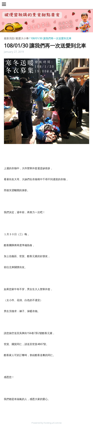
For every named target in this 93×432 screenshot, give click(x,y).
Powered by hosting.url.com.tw (47, 422)
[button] (4, 4)
